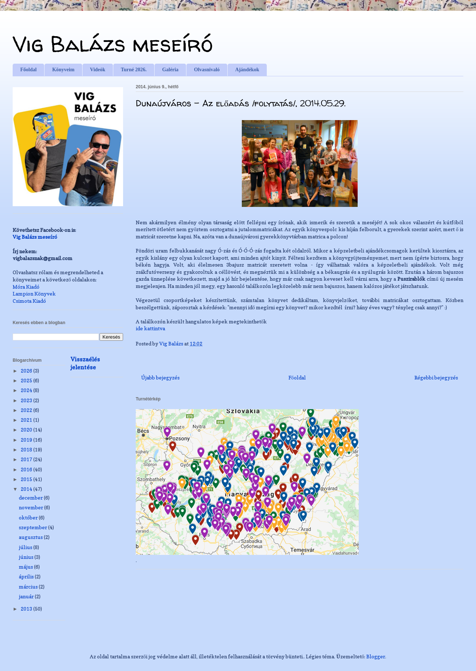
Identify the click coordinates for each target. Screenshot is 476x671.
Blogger (375, 656)
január (27, 596)
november (31, 507)
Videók (97, 69)
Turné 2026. (134, 69)
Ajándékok (247, 69)
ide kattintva (151, 328)
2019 (27, 440)
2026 (27, 371)
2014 (27, 489)
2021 (27, 420)
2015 (27, 479)
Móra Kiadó (26, 287)
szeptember (33, 527)
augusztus (31, 537)
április (27, 576)
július (26, 547)
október (29, 517)
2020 (27, 429)
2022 (27, 410)
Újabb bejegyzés (160, 377)
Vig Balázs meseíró (113, 44)
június (26, 557)
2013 (27, 609)
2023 (27, 400)
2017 (27, 459)
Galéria (170, 69)
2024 (27, 390)
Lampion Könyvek (34, 293)
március (29, 586)
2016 (27, 469)
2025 (27, 380)
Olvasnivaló (207, 69)
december (31, 497)
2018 (27, 449)
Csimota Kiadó (29, 301)
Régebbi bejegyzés (436, 377)
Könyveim (63, 69)
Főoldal (28, 69)
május (26, 567)
